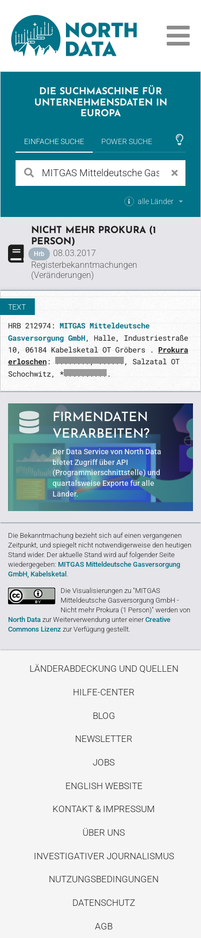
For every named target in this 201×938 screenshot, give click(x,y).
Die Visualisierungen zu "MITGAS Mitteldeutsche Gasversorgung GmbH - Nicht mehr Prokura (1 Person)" (120, 600)
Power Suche (126, 141)
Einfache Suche (54, 141)
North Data (24, 620)
